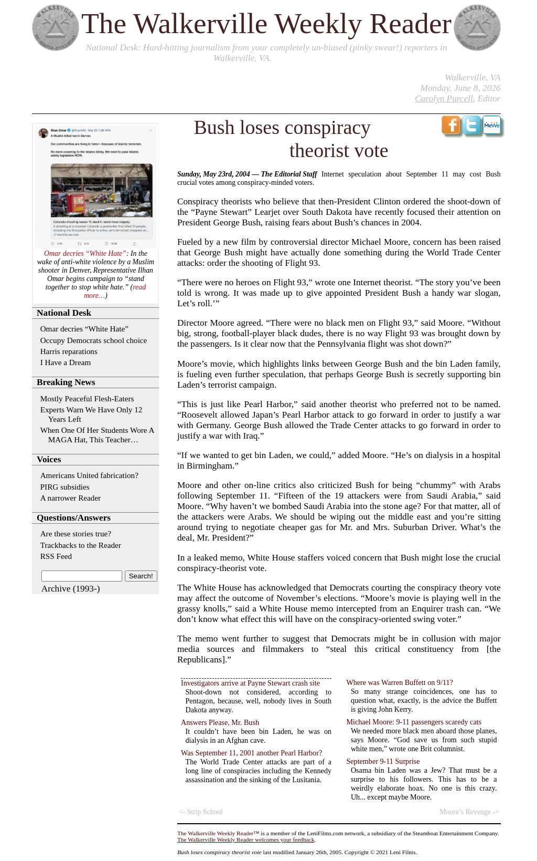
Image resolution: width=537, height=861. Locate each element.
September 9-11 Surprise (383, 761)
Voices (49, 459)
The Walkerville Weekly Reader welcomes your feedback (246, 839)
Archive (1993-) (70, 589)
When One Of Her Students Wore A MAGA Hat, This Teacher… (97, 435)
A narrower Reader (70, 497)
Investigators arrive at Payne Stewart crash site (250, 683)
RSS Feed (56, 556)
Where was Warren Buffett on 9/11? (399, 682)
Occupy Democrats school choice (93, 340)
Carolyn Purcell (443, 98)
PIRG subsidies (65, 486)
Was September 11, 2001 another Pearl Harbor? (251, 753)
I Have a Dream (65, 362)
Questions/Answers (74, 518)
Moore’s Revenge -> (469, 812)
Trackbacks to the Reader (80, 545)
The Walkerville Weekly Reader (266, 23)
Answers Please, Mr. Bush (220, 722)
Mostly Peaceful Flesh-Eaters (87, 398)
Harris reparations (69, 351)
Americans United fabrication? (89, 475)
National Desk (111, 48)
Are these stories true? (75, 533)
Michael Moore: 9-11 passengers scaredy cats (413, 722)
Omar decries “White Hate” (85, 253)
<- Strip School (201, 812)
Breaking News (66, 382)
